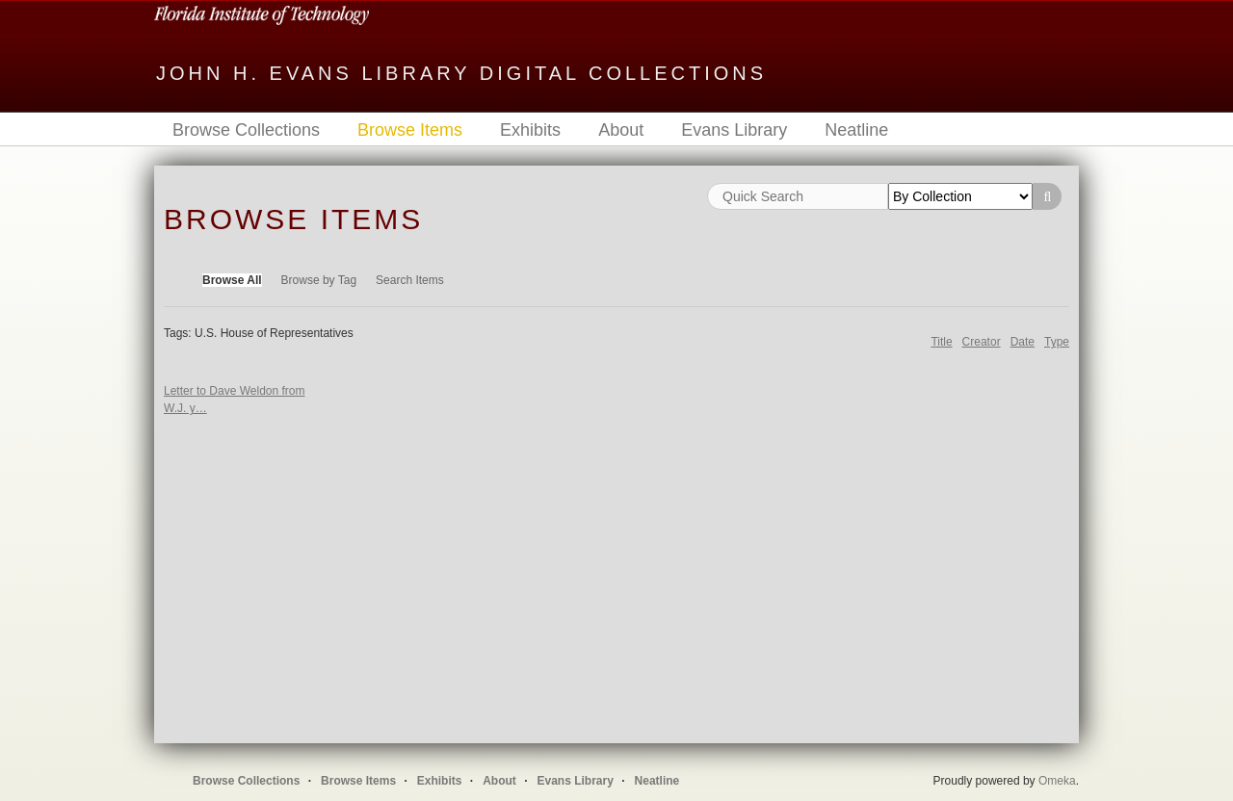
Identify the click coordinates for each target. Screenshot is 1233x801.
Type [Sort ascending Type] (1056, 342)
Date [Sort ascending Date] (1022, 342)
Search (1047, 196)
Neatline (856, 130)
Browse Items (409, 130)
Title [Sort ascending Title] (941, 342)
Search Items (410, 280)
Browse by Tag (319, 280)
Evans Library (734, 130)
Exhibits (530, 130)
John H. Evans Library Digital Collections (461, 73)
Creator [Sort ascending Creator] (981, 342)
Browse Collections (246, 130)
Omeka (1057, 781)
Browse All (232, 280)
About (620, 130)
